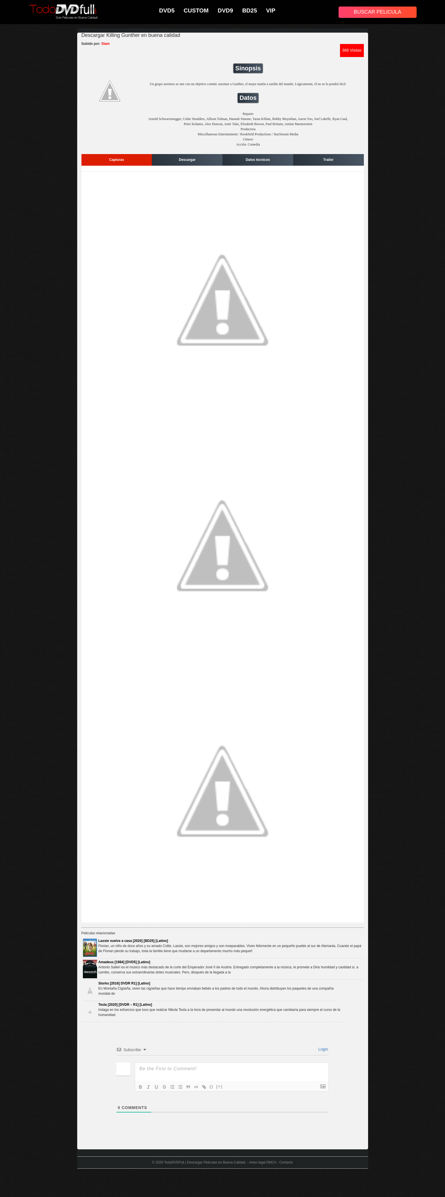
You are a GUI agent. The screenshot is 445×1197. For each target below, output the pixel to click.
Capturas (116, 160)
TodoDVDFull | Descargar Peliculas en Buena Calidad (204, 1162)
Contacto (286, 1162)
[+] (219, 1086)
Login (322, 1049)
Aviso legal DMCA (262, 1162)
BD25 (249, 10)
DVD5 (167, 10)
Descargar (187, 160)
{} (211, 1086)
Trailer (328, 160)
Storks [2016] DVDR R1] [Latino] (124, 983)
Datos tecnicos (258, 160)
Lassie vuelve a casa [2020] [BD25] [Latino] (133, 941)
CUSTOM (196, 10)
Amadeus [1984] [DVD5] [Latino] (124, 962)
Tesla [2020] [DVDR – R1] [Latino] (125, 1005)
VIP (271, 10)
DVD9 (225, 10)
